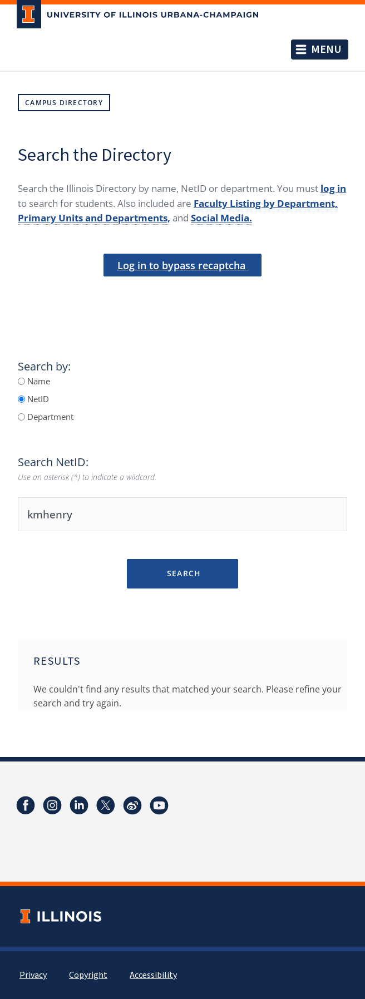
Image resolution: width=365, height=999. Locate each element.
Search (182, 573)
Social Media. (221, 217)
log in (333, 188)
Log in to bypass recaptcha (182, 265)
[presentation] (182, 295)
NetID (37, 398)
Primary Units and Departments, (94, 217)
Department (49, 416)
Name (37, 381)
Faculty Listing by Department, (266, 203)
